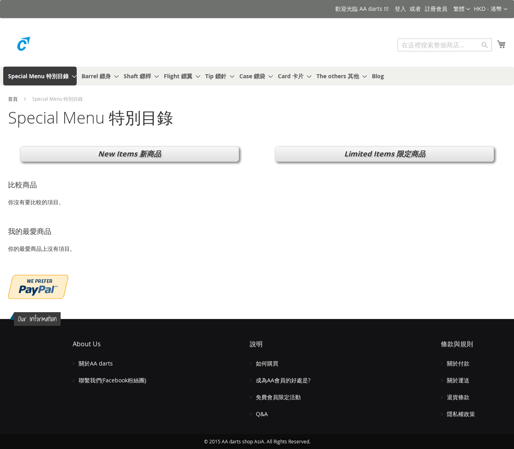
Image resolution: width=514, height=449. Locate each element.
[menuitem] (40, 76)
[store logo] (42, 46)
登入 (400, 8)
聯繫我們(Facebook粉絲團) (112, 380)
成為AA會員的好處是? (283, 380)
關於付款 (458, 363)
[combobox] (445, 45)
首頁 (13, 98)
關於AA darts (96, 363)
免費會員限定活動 (278, 397)
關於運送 (458, 380)
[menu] (257, 76)
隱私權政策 (461, 414)
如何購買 (267, 363)
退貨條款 (458, 397)
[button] (491, 9)
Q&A (262, 414)
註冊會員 (436, 8)
